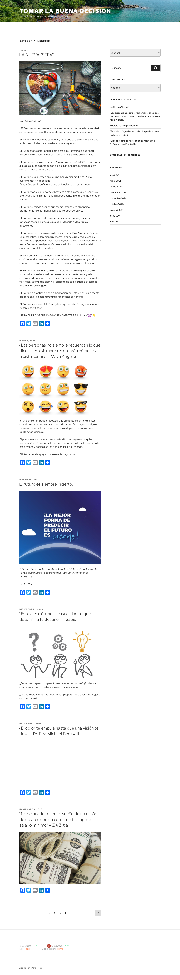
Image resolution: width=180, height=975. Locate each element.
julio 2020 (115, 215)
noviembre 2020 (118, 198)
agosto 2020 (116, 210)
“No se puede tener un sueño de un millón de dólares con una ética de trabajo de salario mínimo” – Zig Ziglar (58, 819)
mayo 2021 (115, 180)
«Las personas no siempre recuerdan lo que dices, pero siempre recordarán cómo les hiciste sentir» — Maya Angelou (59, 351)
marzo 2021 (116, 186)
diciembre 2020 (118, 192)
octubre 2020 (117, 204)
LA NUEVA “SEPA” (36, 54)
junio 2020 (115, 221)
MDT (51, 949)
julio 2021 (114, 175)
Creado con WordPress (30, 967)
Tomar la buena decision (65, 10)
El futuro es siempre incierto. (46, 484)
